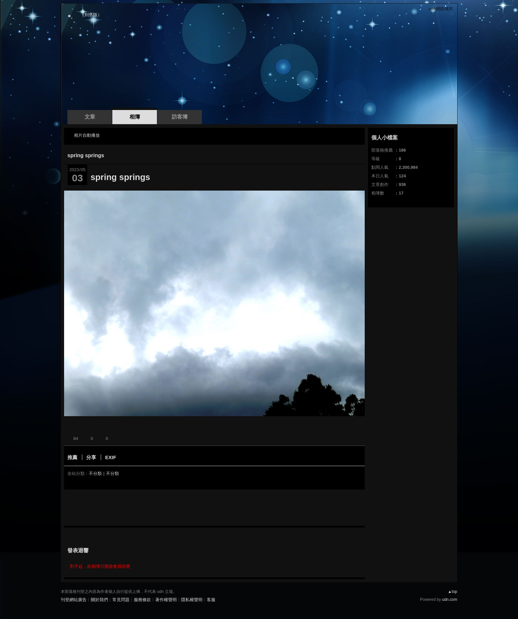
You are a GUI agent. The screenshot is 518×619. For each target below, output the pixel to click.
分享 (91, 457)
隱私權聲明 (192, 599)
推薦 (72, 457)
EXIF (110, 457)
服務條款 (142, 599)
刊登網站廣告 (74, 599)
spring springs (85, 155)
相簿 (135, 117)
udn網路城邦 (440, 8)
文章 (90, 117)
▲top (452, 591)
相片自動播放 (87, 135)
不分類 (95, 473)
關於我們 (99, 599)
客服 (211, 599)
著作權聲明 (166, 599)
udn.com (449, 599)
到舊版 (91, 14)
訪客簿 (180, 117)
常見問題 (121, 599)
